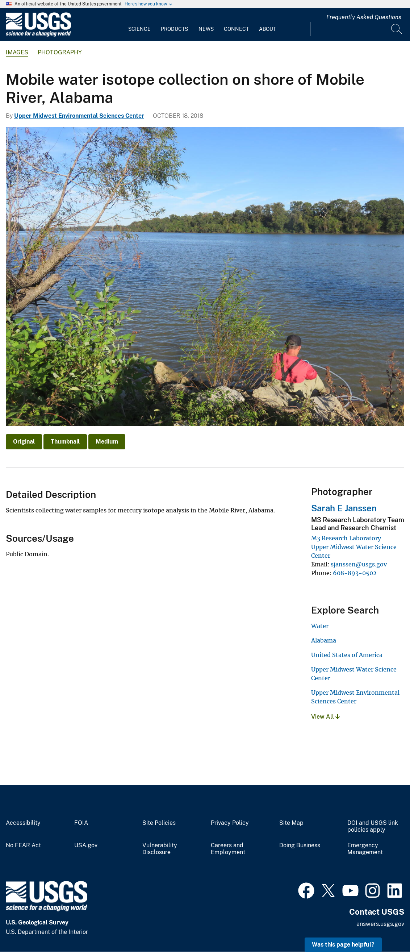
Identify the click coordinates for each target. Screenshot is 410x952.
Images (17, 52)
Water (320, 625)
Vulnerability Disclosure (159, 849)
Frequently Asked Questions (363, 17)
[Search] (397, 29)
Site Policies (159, 823)
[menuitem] (139, 24)
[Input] (357, 29)
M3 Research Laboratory (346, 538)
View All (325, 716)
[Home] (38, 35)
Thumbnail (65, 441)
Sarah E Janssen (344, 508)
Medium (107, 441)
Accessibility (23, 823)
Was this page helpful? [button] (343, 944)
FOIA (81, 823)
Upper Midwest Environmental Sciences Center (79, 115)
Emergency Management (365, 849)
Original (24, 441)
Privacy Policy (230, 823)
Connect (236, 29)
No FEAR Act (23, 845)
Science (139, 29)
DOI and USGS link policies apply (372, 826)
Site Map (291, 823)
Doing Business (299, 845)
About (267, 29)
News (206, 29)
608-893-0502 (355, 573)
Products (174, 29)
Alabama (323, 640)
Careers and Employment (228, 849)
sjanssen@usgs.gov (359, 564)
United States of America (346, 654)
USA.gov (85, 845)
